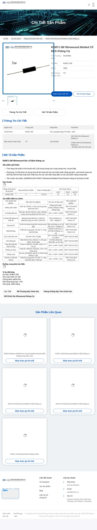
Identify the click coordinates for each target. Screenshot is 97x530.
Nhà (5, 39)
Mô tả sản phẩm (50, 112)
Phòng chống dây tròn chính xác (58, 291)
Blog (41, 491)
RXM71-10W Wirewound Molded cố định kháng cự (72, 353)
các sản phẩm (16, 39)
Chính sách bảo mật (6, 515)
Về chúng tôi (44, 482)
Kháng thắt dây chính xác (33, 39)
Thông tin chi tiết (17, 112)
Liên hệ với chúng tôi (43, 496)
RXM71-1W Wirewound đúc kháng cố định (24, 454)
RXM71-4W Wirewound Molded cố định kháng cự (72, 404)
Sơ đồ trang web (18, 515)
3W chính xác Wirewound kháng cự (19, 296)
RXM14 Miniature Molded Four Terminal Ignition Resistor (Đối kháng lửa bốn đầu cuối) (24, 355)
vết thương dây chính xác (28, 291)
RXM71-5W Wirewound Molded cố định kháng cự (24, 404)
